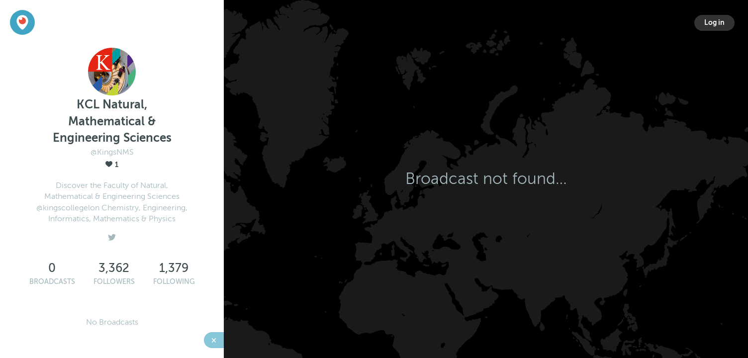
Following (174, 281)
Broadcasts (52, 281)
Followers (114, 281)
